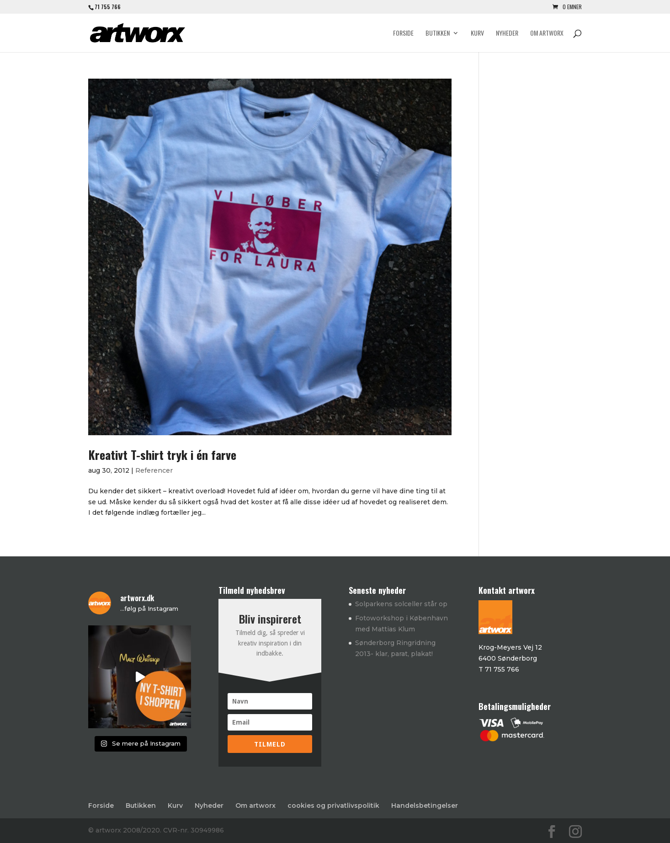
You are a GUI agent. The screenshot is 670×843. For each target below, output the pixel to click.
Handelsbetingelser (424, 805)
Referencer (154, 470)
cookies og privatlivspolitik (333, 805)
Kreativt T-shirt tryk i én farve (162, 455)
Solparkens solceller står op (401, 604)
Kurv (477, 33)
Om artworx (547, 33)
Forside (403, 33)
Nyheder (507, 33)
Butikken (437, 33)
